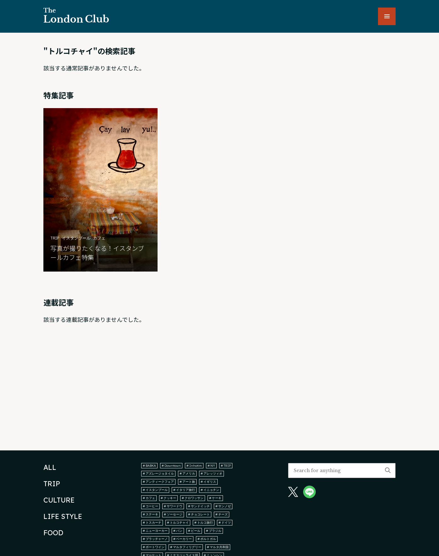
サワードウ (173, 506)
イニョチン (210, 490)
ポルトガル (206, 539)
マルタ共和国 (218, 547)
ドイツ (225, 522)
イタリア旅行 (184, 490)
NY (211, 466)
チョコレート (199, 514)
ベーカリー (182, 539)
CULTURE (59, 500)
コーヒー (150, 506)
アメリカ (187, 473)
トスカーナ (152, 522)
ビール (194, 531)
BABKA (149, 466)
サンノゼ (223, 506)
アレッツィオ (211, 473)
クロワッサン (192, 498)
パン (177, 531)
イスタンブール (155, 490)
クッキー (168, 498)
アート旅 (187, 482)
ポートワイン (153, 547)
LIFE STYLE (62, 516)
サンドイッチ (199, 506)
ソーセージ (173, 514)
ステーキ (150, 514)
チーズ (221, 514)
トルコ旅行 (203, 522)
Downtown (171, 466)
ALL (49, 467)
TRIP (51, 483)
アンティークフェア (158, 482)
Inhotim (194, 466)
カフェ (149, 498)
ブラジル (213, 531)
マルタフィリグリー (185, 547)
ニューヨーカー (155, 531)
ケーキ (215, 498)
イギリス (208, 482)
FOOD (53, 532)
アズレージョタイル (158, 473)
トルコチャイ (178, 522)
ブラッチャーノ (155, 539)
